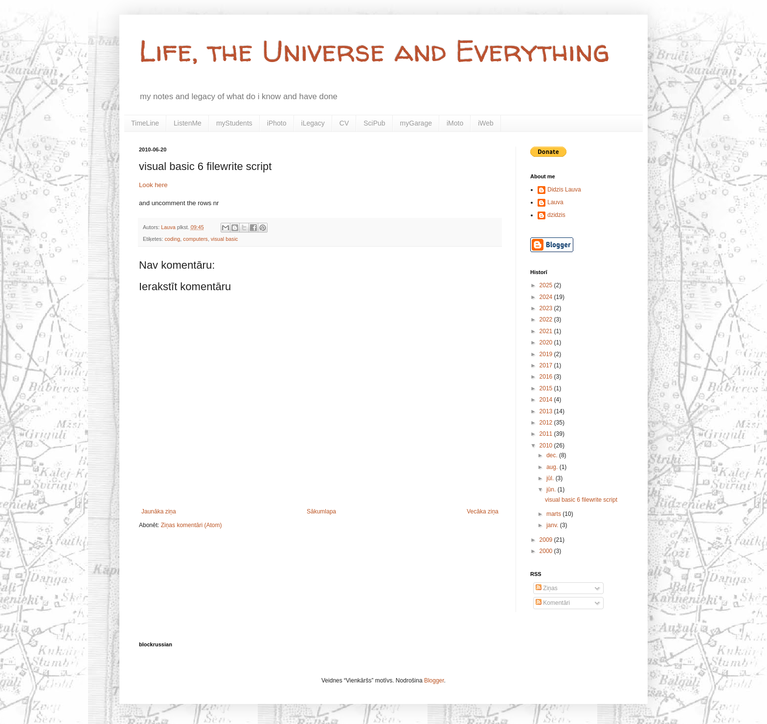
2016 (547, 376)
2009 (547, 539)
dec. (552, 455)
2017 (547, 365)
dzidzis (556, 215)
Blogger (434, 680)
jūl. (551, 478)
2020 (547, 342)
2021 (547, 331)
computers (195, 239)
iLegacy (313, 123)
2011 (547, 433)
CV (344, 123)
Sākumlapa (321, 511)
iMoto (455, 123)
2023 (547, 308)
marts (554, 514)
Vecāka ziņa (482, 511)
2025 (547, 285)
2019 (547, 354)
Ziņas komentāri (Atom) (191, 525)
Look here (153, 185)
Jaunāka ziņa (158, 511)
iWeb (486, 123)
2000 (547, 551)
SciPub (374, 123)
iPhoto (277, 123)
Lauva (555, 202)
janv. (553, 525)
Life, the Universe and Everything (374, 51)
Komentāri (553, 602)
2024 (547, 297)
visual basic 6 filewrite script (581, 499)
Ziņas (547, 588)
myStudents (234, 123)
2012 (547, 422)
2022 (547, 319)
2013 (547, 411)
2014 (547, 399)
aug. (553, 467)
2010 (547, 445)
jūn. (552, 489)
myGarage (416, 123)
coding (172, 239)
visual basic (224, 239)
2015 (547, 388)
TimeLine (145, 123)
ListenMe (188, 123)
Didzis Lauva (564, 189)
